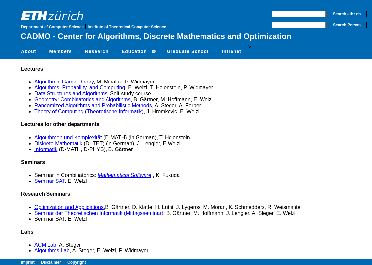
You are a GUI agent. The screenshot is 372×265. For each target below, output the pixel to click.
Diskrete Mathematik (58, 143)
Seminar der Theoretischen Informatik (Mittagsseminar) (98, 213)
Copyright (76, 262)
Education (134, 51)
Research (96, 51)
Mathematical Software (124, 175)
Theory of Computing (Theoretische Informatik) (89, 111)
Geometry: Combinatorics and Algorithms (82, 99)
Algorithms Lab (52, 250)
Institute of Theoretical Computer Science (127, 27)
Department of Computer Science (53, 27)
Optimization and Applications (69, 207)
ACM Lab (45, 245)
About (28, 51)
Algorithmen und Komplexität (68, 137)
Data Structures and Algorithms (70, 93)
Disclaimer (54, 262)
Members (60, 51)
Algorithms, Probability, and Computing (79, 87)
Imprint (31, 262)
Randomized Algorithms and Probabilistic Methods (93, 105)
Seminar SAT (49, 181)
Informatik (45, 149)
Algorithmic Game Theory (64, 81)
